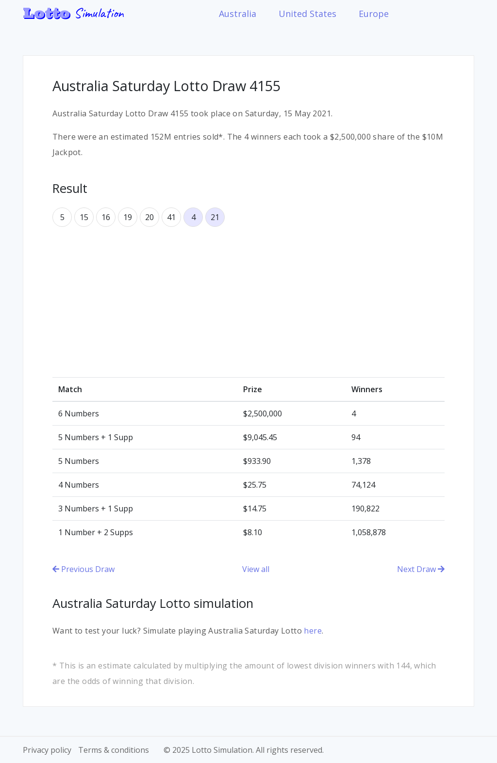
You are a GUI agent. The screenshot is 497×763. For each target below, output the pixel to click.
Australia (237, 13)
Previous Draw (83, 569)
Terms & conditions (113, 750)
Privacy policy (47, 750)
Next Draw (421, 569)
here (313, 630)
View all (255, 569)
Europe (374, 13)
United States (307, 13)
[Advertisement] (248, 302)
